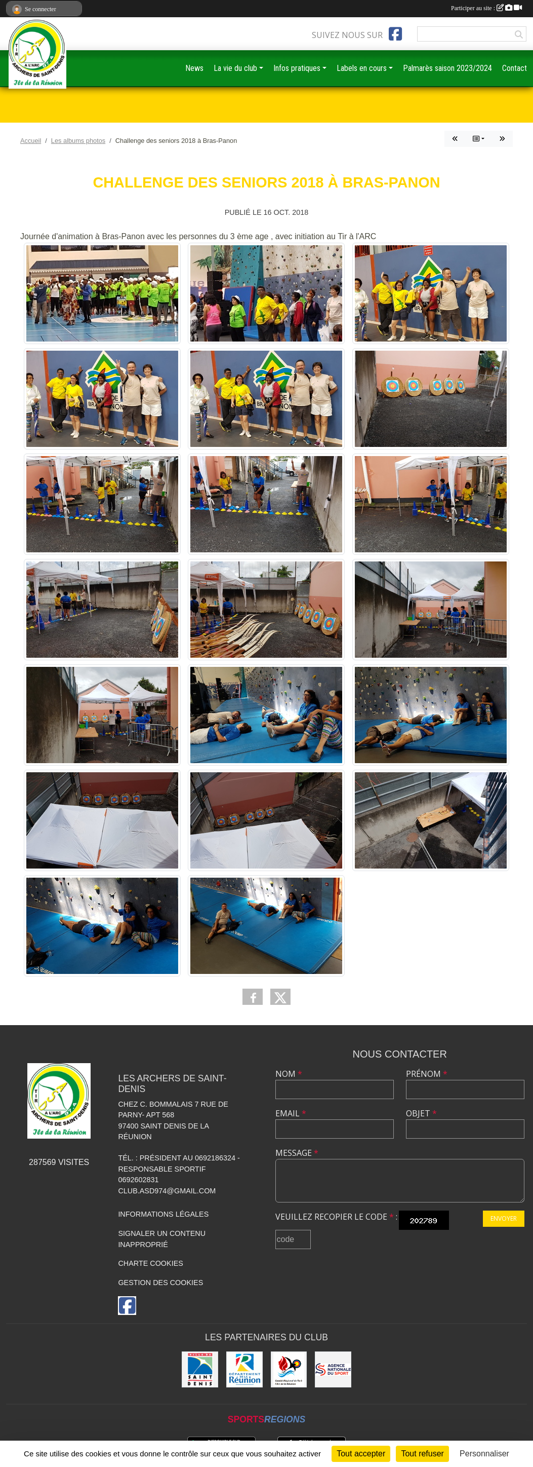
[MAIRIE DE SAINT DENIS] (200, 1369)
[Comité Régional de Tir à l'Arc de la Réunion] (289, 1369)
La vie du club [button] (235, 68)
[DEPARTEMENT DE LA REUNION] (244, 1369)
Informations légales (163, 1214)
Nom (288, 1073)
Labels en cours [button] (362, 68)
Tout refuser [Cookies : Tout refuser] (422, 1453)
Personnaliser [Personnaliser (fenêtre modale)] (484, 1453)
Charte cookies (150, 1263)
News (194, 68)
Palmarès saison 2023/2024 (447, 68)
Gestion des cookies (160, 1282)
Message (296, 1152)
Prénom (426, 1073)
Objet (421, 1113)
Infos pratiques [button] (296, 68)
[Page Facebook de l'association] (395, 34)
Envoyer (503, 1218)
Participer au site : (486, 8)
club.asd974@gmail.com (167, 1191)
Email (290, 1113)
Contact (514, 68)
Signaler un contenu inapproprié (162, 1239)
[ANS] (333, 1369)
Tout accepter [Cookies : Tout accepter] (361, 1453)
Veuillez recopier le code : (336, 1216)
